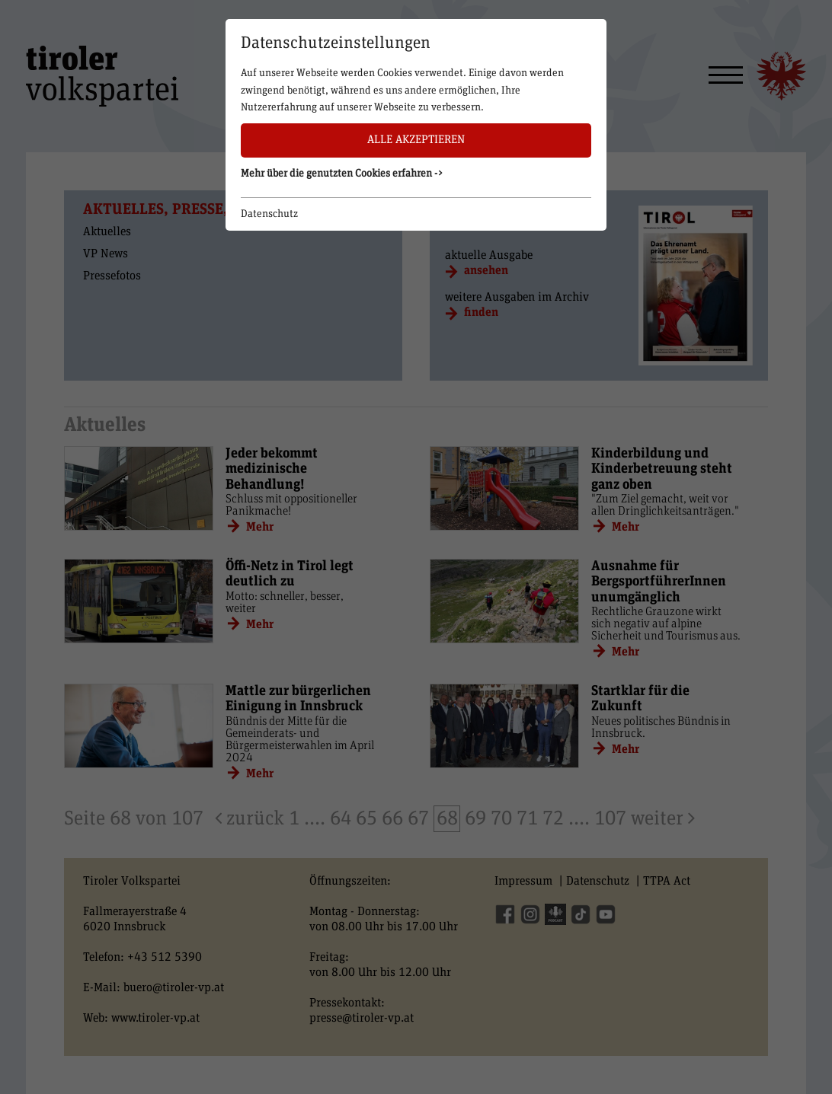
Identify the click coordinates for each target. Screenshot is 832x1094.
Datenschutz (269, 214)
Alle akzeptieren (416, 139)
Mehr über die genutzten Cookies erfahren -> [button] (342, 173)
